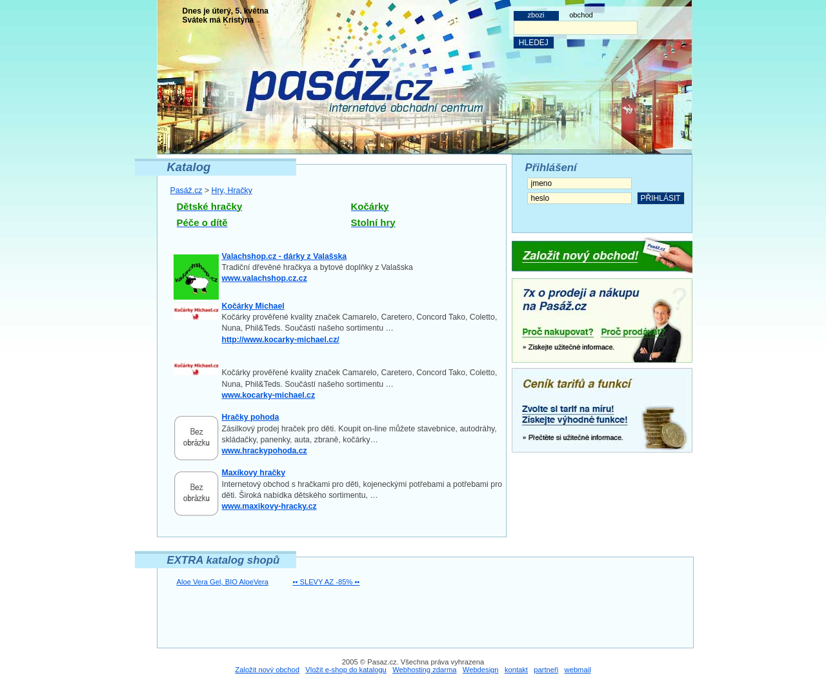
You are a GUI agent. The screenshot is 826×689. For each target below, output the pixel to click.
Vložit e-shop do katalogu (346, 670)
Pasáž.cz (186, 190)
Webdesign (481, 670)
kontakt (516, 670)
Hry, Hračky (232, 190)
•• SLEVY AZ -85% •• (326, 582)
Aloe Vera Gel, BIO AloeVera (222, 582)
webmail (578, 670)
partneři (546, 670)
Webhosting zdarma (424, 670)
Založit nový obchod (267, 670)
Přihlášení (551, 167)
